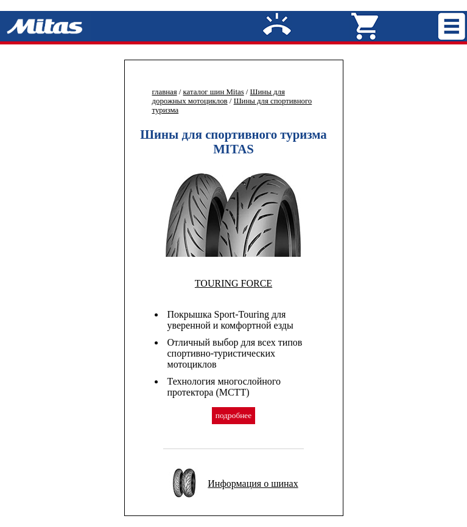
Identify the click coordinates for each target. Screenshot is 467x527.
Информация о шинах (253, 483)
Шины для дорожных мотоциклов (218, 96)
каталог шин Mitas (213, 92)
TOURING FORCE (233, 283)
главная (164, 92)
